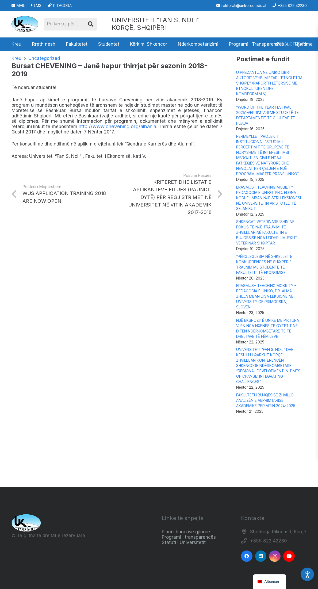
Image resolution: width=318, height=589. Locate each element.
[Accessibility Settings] (307, 574)
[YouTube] (289, 556)
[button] (291, 44)
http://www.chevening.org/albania (117, 126)
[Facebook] (246, 556)
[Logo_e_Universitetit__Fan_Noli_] (25, 24)
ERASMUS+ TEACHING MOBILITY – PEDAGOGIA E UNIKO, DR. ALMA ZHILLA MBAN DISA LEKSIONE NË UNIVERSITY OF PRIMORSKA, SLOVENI (266, 296)
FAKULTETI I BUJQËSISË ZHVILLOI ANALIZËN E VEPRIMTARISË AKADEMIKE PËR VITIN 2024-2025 (265, 400)
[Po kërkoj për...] (70, 24)
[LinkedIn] (261, 556)
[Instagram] (275, 556)
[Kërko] (90, 24)
